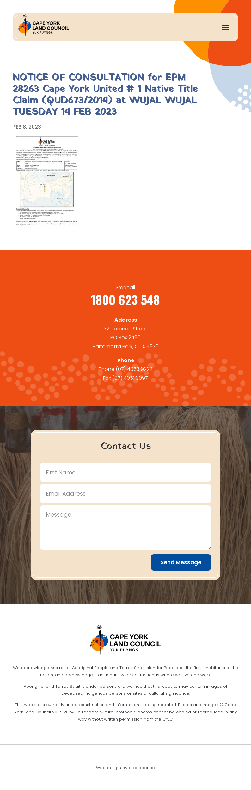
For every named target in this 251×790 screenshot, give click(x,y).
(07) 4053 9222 (134, 369)
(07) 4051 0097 (130, 378)
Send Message (181, 562)
